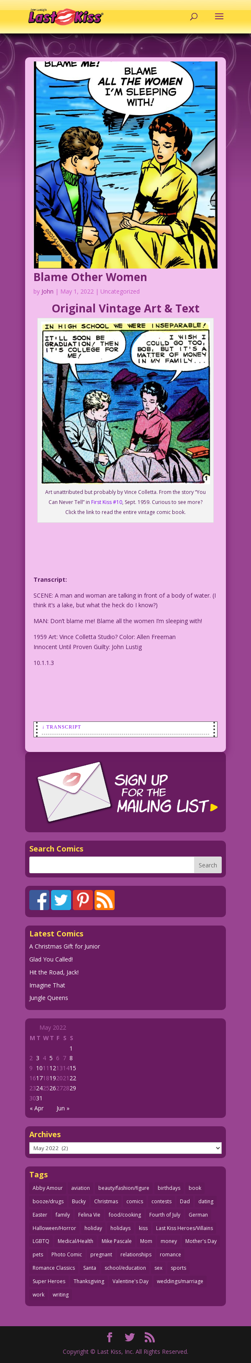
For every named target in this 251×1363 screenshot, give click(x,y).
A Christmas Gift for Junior (64, 946)
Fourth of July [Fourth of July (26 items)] (164, 1214)
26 (52, 1088)
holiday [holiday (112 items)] (93, 1228)
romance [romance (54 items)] (170, 1254)
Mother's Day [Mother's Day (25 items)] (201, 1241)
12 (52, 1068)
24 (39, 1088)
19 (52, 1078)
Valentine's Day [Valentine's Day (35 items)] (131, 1281)
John (47, 291)
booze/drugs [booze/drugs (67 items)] (48, 1201)
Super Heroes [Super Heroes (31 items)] (49, 1281)
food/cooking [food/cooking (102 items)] (125, 1214)
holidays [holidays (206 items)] (120, 1228)
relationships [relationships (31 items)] (135, 1254)
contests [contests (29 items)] (161, 1201)
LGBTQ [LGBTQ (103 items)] (41, 1241)
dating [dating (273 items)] (205, 1201)
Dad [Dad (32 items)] (185, 1201)
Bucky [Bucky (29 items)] (79, 1201)
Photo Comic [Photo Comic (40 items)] (66, 1254)
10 (39, 1068)
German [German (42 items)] (198, 1214)
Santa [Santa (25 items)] (89, 1267)
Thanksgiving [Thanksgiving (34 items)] (89, 1281)
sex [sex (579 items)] (158, 1267)
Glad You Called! (51, 959)
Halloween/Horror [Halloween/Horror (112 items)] (54, 1228)
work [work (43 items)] (38, 1294)
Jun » (62, 1108)
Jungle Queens (48, 998)
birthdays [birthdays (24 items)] (169, 1188)
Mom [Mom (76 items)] (146, 1241)
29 (72, 1088)
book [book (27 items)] (195, 1188)
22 (72, 1078)
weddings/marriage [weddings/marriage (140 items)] (180, 1281)
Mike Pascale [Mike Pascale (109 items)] (117, 1241)
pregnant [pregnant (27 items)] (101, 1254)
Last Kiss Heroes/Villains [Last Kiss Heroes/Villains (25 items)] (184, 1228)
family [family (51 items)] (63, 1214)
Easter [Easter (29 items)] (40, 1214)
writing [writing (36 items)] (61, 1294)
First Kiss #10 (106, 502)
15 (72, 1068)
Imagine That (47, 985)
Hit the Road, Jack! (54, 972)
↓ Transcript (61, 727)
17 (39, 1078)
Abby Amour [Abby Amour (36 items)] (48, 1188)
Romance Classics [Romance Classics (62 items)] (54, 1267)
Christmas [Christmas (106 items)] (106, 1201)
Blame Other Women (90, 276)
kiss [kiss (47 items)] (143, 1228)
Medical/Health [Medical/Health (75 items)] (75, 1241)
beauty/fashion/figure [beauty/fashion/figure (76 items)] (123, 1188)
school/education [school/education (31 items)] (125, 1267)
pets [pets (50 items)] (38, 1254)
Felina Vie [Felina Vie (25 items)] (89, 1214)
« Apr (37, 1108)
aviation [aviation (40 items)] (80, 1188)
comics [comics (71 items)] (134, 1201)
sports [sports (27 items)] (178, 1267)
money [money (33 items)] (169, 1241)
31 (39, 1098)
